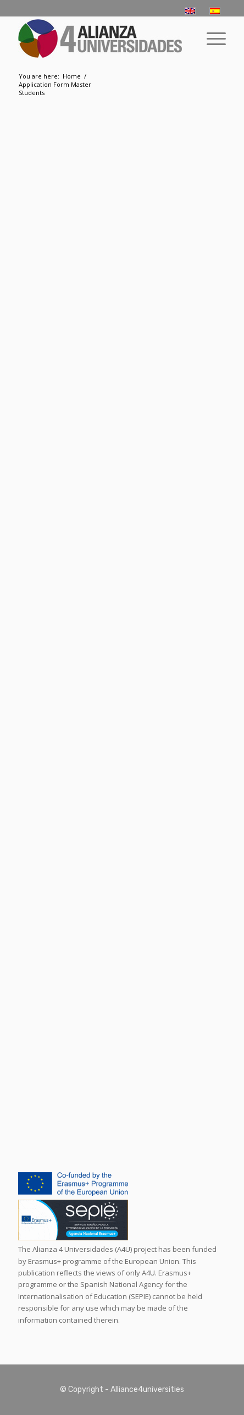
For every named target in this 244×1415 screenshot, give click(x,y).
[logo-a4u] (101, 38)
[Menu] (211, 38)
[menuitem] (211, 38)
